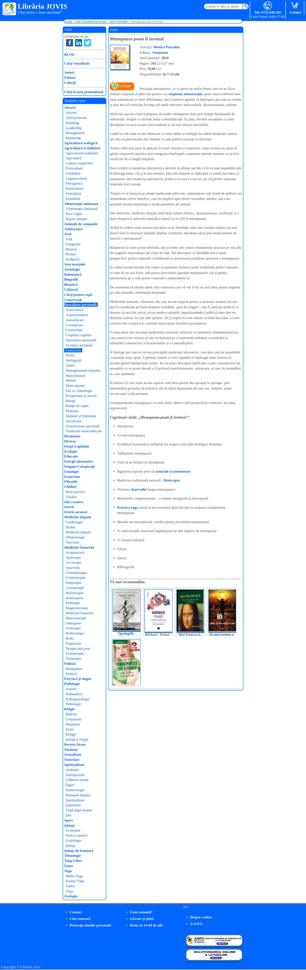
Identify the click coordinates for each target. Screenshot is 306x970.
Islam (70, 729)
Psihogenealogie (77, 699)
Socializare (74, 421)
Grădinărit (73, 173)
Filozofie (70, 482)
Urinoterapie (75, 653)
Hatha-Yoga (74, 876)
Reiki (70, 638)
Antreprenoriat (76, 118)
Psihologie (72, 684)
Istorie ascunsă (75, 512)
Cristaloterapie (76, 573)
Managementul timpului (83, 371)
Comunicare (74, 325)
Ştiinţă (69, 825)
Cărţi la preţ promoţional (83, 92)
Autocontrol (74, 310)
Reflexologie (75, 633)
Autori (69, 73)
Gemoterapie (75, 588)
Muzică (71, 249)
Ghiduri (70, 487)
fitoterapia (172, 480)
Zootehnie (73, 199)
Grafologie (73, 841)
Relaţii (70, 401)
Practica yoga (127, 507)
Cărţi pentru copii (78, 295)
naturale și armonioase (173, 471)
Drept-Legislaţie (76, 446)
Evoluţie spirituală (79, 345)
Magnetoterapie (77, 608)
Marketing (73, 138)
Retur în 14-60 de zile (146, 925)
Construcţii (73, 300)
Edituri (69, 78)
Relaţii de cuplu (77, 406)
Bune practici (75, 492)
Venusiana (160, 53)
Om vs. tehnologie (79, 391)
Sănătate (71, 750)
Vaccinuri (72, 542)
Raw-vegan (74, 214)
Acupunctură (75, 553)
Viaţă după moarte (79, 810)
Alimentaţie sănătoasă (81, 204)
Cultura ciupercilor (79, 163)
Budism (71, 714)
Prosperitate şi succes (81, 396)
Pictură (71, 254)
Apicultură (73, 158)
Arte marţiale (74, 264)
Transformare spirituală (82, 426)
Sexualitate (72, 755)
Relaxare (72, 411)
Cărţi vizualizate (77, 63)
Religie (69, 709)
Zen (68, 815)
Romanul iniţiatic (78, 795)
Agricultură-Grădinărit (82, 148)
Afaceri (70, 108)
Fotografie (73, 244)
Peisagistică (74, 183)
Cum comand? (141, 912)
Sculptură (72, 259)
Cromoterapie (75, 578)
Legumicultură (76, 178)
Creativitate (74, 330)
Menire (71, 380)
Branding (72, 123)
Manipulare (74, 669)
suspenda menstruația (185, 94)
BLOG (69, 54)
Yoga (68, 871)
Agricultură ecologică (80, 143)
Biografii (71, 279)
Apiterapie (73, 557)
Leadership (74, 128)
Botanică (71, 284)
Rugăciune (73, 643)
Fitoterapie (73, 583)
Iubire (70, 365)
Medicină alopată (77, 517)
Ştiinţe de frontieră (79, 851)
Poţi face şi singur (78, 679)
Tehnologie (72, 856)
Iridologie (73, 603)
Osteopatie (73, 623)
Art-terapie (74, 563)
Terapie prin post (78, 649)
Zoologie (70, 896)
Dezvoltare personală (80, 305)
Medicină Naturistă (79, 547)
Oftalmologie (75, 537)
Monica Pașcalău (166, 47)
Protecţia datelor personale (90, 925)
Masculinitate (75, 376)
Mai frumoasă (189, 635)
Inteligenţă (73, 360)
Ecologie (70, 451)
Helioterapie (75, 593)
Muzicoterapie (76, 618)
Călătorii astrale (77, 780)
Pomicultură (74, 188)
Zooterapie (73, 659)
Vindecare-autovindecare (84, 431)
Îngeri (70, 785)
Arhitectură (73, 229)
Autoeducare (75, 320)
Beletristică (73, 275)
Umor (68, 866)
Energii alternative (78, 461)
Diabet (70, 527)
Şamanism (73, 805)
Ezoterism (72, 477)
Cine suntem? (80, 919)
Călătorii (71, 290)
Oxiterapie (73, 628)
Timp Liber (73, 861)
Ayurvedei (139, 489)
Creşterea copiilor (78, 335)
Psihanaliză (74, 694)
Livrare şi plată (142, 919)
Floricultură (74, 168)
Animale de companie (81, 224)
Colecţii (70, 83)
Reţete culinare (76, 219)
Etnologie (71, 472)
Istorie (69, 507)
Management (75, 133)
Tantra (70, 886)
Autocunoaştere (77, 315)
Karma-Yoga (75, 881)
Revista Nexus (75, 745)
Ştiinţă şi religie (77, 739)
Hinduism (73, 724)
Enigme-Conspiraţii (79, 467)
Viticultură (73, 194)
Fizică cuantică (76, 835)
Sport (68, 820)
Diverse (70, 441)
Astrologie (72, 269)
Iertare (70, 355)
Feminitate (73, 350)
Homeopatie (74, 598)
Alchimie (72, 770)
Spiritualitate (74, 765)
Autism (71, 689)
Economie (73, 830)
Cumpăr (125, 86)
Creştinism (73, 719)
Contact (76, 912)
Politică (70, 664)
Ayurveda (72, 568)
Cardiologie (74, 522)
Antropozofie (75, 775)
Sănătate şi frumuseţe (81, 416)
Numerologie (75, 790)
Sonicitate (71, 760)
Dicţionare (72, 436)
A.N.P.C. (196, 924)
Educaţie (71, 456)
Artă (67, 234)
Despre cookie (200, 917)
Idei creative (73, 502)
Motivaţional (75, 386)
